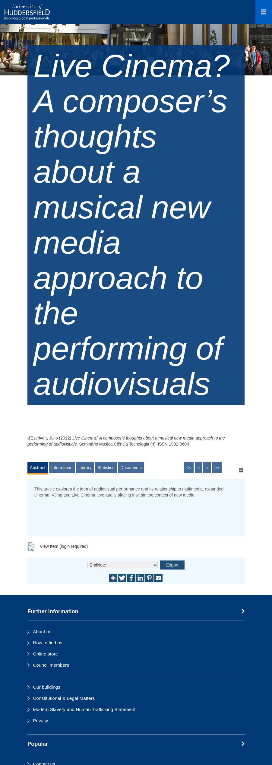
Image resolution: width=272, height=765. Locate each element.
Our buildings (46, 687)
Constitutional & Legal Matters (64, 698)
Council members (51, 665)
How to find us (47, 642)
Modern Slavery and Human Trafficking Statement (84, 709)
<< (188, 467)
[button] (30, 546)
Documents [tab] (131, 467)
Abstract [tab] (37, 467)
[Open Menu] (263, 12)
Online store (45, 653)
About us (42, 631)
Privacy (40, 720)
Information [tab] (61, 467)
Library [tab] (84, 467)
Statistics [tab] (105, 467)
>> (216, 467)
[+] (241, 470)
